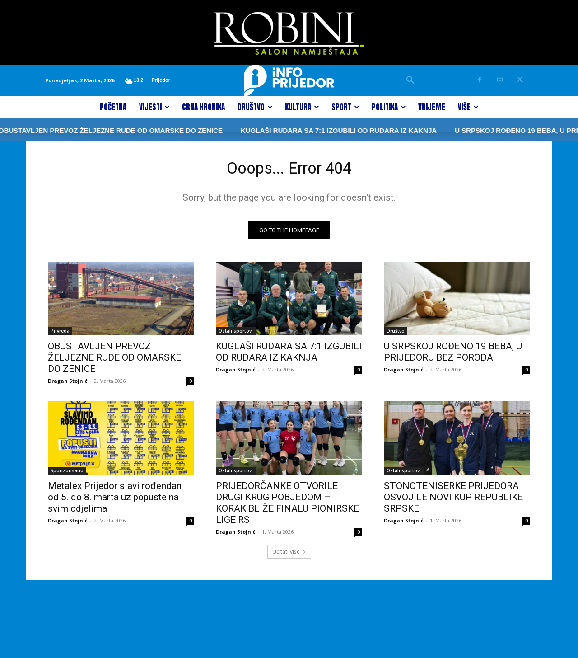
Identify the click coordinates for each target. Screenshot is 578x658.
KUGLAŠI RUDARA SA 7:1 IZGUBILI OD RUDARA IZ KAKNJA (294, 130)
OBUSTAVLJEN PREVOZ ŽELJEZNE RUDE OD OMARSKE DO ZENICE (114, 361)
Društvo (396, 334)
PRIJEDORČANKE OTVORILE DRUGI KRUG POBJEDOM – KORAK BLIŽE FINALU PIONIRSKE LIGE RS (287, 506)
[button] (410, 80)
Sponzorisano (67, 474)
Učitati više (289, 555)
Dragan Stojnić (68, 384)
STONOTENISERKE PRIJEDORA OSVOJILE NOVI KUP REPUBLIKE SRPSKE (453, 500)
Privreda (60, 334)
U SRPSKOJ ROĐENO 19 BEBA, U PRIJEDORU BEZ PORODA (453, 355)
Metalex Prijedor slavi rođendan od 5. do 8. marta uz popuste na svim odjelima (115, 500)
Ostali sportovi (236, 334)
